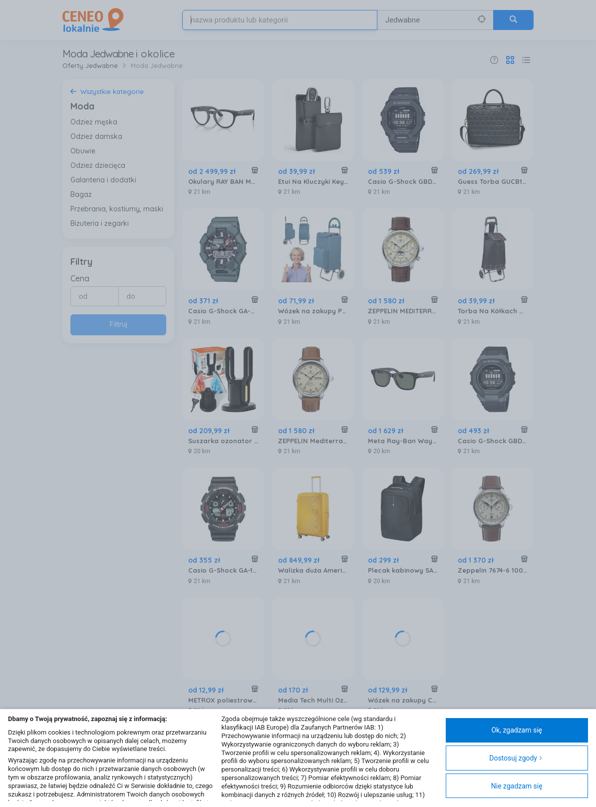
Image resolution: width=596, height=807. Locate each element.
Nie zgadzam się (517, 786)
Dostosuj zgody (516, 758)
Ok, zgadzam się (516, 730)
